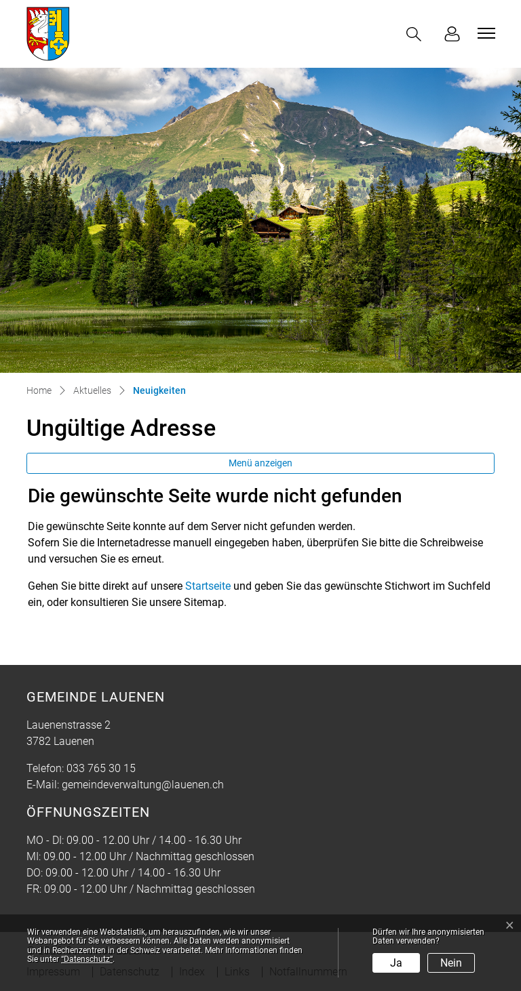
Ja (396, 962)
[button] (417, 34)
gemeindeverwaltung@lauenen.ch (143, 784)
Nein (451, 962)
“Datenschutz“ (87, 959)
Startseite (208, 586)
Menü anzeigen (260, 463)
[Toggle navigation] (484, 33)
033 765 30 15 (101, 768)
